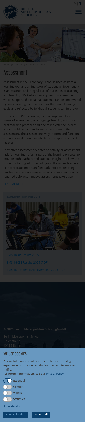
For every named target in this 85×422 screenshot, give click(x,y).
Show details (11, 406)
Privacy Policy (55, 373)
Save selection (15, 414)
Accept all (41, 414)
